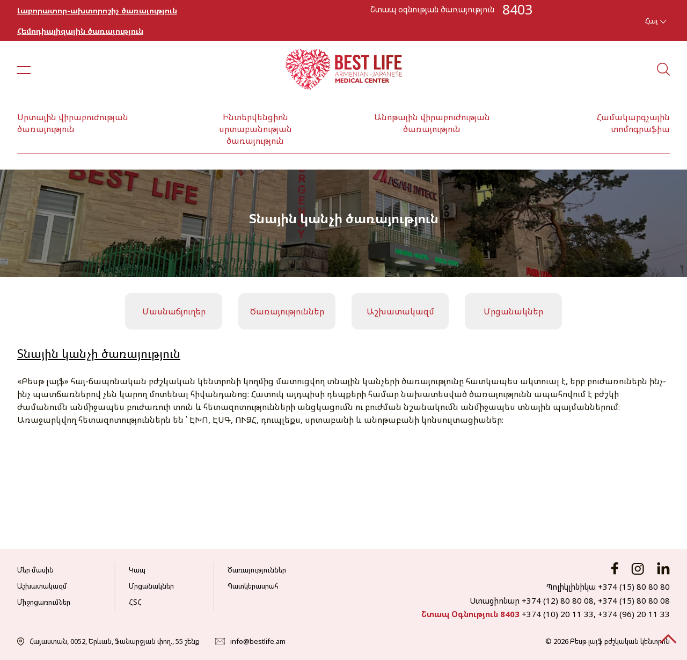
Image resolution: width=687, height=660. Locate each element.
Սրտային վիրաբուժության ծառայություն (72, 123)
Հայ (655, 21)
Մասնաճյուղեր (174, 311)
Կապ (137, 570)
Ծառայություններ (287, 311)
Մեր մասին (35, 570)
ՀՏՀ (135, 602)
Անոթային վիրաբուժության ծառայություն (432, 123)
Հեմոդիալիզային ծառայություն (80, 31)
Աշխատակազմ (400, 311)
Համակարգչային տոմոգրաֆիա (633, 123)
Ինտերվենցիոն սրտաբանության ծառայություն (255, 128)
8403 (517, 9)
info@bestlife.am (258, 641)
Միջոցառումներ (43, 602)
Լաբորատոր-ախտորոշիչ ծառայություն (97, 10)
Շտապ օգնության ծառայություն (432, 9)
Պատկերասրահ (253, 586)
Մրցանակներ (513, 311)
